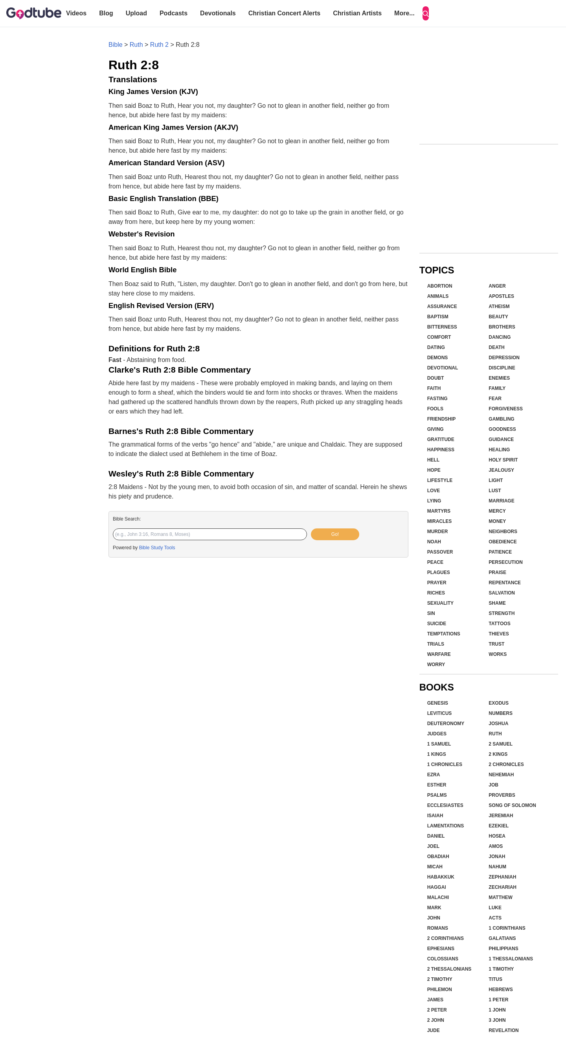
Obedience (502, 542)
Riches (436, 593)
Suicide (437, 623)
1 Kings (436, 754)
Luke (495, 907)
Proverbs (502, 795)
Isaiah (435, 815)
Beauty (498, 316)
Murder (437, 531)
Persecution (506, 562)
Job (493, 785)
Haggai (436, 887)
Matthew (500, 897)
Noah (434, 542)
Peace (435, 562)
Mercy (497, 511)
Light (496, 480)
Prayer (437, 582)
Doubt (435, 378)
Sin (431, 613)
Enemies (499, 378)
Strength (502, 613)
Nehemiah (501, 774)
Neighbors (503, 531)
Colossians (442, 959)
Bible (115, 44)
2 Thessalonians (449, 969)
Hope (434, 470)
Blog (106, 13)
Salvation (502, 593)
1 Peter (498, 1000)
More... (404, 13)
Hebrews (501, 989)
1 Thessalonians (511, 959)
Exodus (499, 703)
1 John (497, 1010)
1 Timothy (501, 969)
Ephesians (440, 948)
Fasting (437, 398)
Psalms (437, 795)
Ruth (136, 44)
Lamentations (445, 826)
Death (496, 347)
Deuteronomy (446, 723)
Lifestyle (440, 480)
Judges (437, 734)
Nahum (497, 867)
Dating (436, 347)
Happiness (440, 449)
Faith (434, 388)
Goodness (502, 429)
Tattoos (499, 623)
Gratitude (440, 439)
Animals (438, 296)
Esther (437, 785)
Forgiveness (506, 409)
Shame (497, 603)
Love (433, 490)
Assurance (442, 306)
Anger (497, 286)
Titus (495, 979)
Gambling (501, 419)
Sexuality (440, 603)
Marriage (501, 501)
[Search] (426, 13)
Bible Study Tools (157, 547)
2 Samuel (501, 744)
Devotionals (218, 13)
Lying (434, 501)
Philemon (439, 989)
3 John (497, 1020)
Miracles (439, 521)
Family (497, 388)
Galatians (502, 938)
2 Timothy (439, 979)
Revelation (503, 1030)
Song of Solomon (512, 805)
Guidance (501, 439)
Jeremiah (501, 815)
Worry (436, 664)
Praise (497, 572)
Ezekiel (499, 826)
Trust (496, 644)
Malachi (438, 897)
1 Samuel (439, 744)
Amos (496, 846)
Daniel (436, 836)
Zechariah (502, 887)
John (433, 918)
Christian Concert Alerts (284, 13)
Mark (434, 907)
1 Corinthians (507, 928)
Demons (437, 357)
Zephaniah (502, 877)
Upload (136, 13)
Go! (335, 534)
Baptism (437, 316)
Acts (495, 918)
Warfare (439, 654)
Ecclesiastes (445, 805)
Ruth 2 (159, 44)
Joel (433, 846)
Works (498, 654)
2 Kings (498, 754)
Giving (435, 429)
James (435, 1000)
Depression (504, 357)
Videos (76, 13)
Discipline (502, 368)
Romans (437, 928)
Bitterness (442, 327)
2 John (435, 1020)
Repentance (505, 582)
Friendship (441, 419)
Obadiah (438, 856)
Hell (433, 460)
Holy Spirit (503, 460)
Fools (435, 409)
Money (497, 521)
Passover (440, 552)
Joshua (498, 723)
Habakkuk (440, 877)
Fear (495, 398)
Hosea (497, 836)
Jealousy (501, 470)
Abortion (439, 286)
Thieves (499, 634)
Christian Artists (357, 13)
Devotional (442, 368)
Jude (433, 1030)
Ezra (433, 774)
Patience (500, 552)
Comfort (439, 337)
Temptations (443, 634)
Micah (435, 867)
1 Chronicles (444, 764)
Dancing (500, 337)
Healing (499, 449)
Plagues (438, 572)
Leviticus (439, 713)
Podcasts (173, 13)
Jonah (497, 856)
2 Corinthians (445, 938)
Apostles (501, 296)
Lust (495, 490)
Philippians (503, 948)
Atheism (499, 306)
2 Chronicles (506, 764)
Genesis (437, 703)
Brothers (502, 327)
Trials (435, 644)
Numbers (501, 713)
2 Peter (437, 1010)
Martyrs (438, 511)
